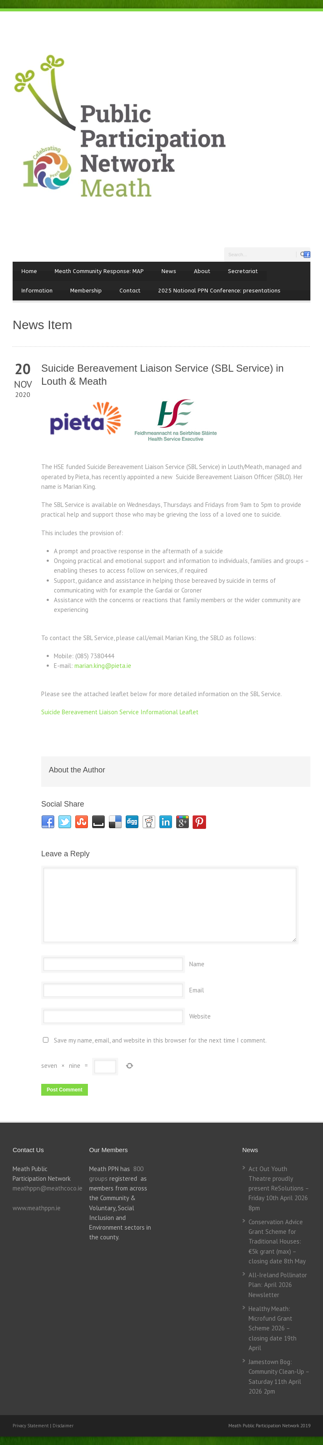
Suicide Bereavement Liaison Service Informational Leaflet (120, 712)
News (169, 271)
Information (37, 290)
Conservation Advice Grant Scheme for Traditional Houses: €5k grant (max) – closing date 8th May (277, 1241)
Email (196, 990)
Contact (129, 290)
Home (29, 271)
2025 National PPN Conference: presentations (219, 290)
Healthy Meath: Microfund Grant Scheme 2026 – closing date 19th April (273, 1328)
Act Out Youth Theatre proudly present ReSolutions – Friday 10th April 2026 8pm (279, 1188)
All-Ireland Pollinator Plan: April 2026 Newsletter (278, 1285)
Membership (86, 290)
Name (196, 964)
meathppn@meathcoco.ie (47, 1188)
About (202, 271)
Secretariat (243, 271)
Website (200, 1016)
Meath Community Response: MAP (99, 271)
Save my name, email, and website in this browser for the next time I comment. (160, 1040)
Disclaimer (63, 1426)
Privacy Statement (31, 1426)
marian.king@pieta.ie (102, 666)
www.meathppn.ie (37, 1208)
